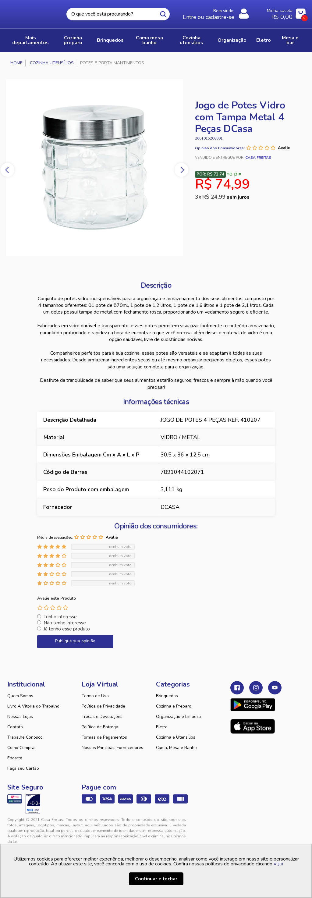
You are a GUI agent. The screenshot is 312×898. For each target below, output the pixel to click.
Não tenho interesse (65, 623)
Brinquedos (167, 696)
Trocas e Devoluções (102, 716)
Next (181, 170)
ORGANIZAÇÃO (232, 40)
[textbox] (118, 14)
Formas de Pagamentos (104, 737)
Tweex (238, 824)
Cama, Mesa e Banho (176, 748)
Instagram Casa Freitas (256, 687)
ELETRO (263, 40)
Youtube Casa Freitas (275, 687)
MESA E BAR (290, 40)
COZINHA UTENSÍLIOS (191, 40)
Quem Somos (20, 696)
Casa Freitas (32, 12)
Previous (7, 170)
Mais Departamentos (30, 40)
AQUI (278, 864)
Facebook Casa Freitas (237, 687)
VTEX (264, 824)
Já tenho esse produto (67, 629)
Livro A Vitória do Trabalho (33, 706)
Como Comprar (21, 748)
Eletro (162, 727)
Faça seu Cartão (23, 768)
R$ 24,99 (226, 197)
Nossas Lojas (20, 716)
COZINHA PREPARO (73, 40)
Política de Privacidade (103, 706)
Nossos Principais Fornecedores (112, 748)
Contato (15, 727)
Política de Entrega (100, 727)
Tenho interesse (60, 617)
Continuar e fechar (156, 878)
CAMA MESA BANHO (149, 40)
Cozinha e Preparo (173, 706)
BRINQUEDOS (110, 40)
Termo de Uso (95, 696)
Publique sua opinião (75, 641)
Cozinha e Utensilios (175, 737)
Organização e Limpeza (178, 716)
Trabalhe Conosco (25, 737)
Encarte (14, 758)
